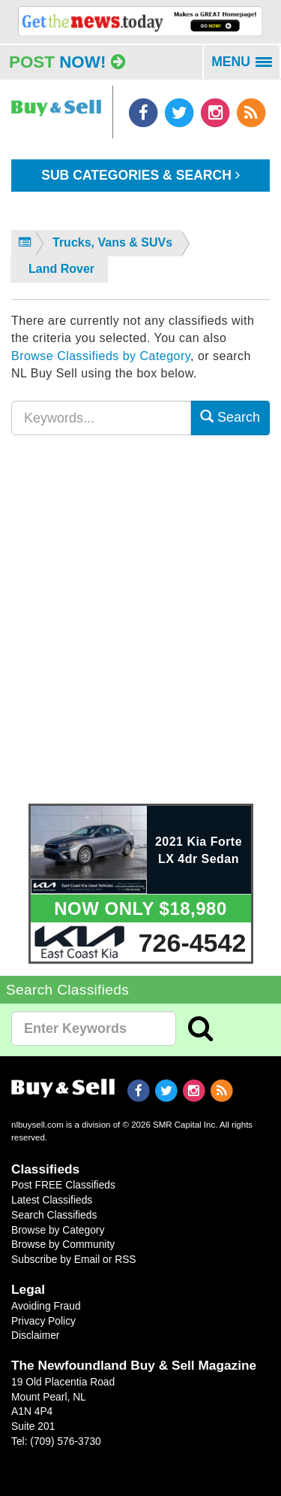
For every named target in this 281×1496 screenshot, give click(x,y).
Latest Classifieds (51, 1200)
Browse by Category (57, 1230)
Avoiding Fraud (46, 1306)
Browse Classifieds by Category (100, 356)
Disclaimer (35, 1335)
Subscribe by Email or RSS (73, 1259)
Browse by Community (63, 1244)
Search (230, 417)
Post (67, 62)
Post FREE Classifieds (63, 1185)
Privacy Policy (43, 1321)
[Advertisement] (140, 629)
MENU (246, 67)
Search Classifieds (54, 1215)
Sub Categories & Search (140, 175)
